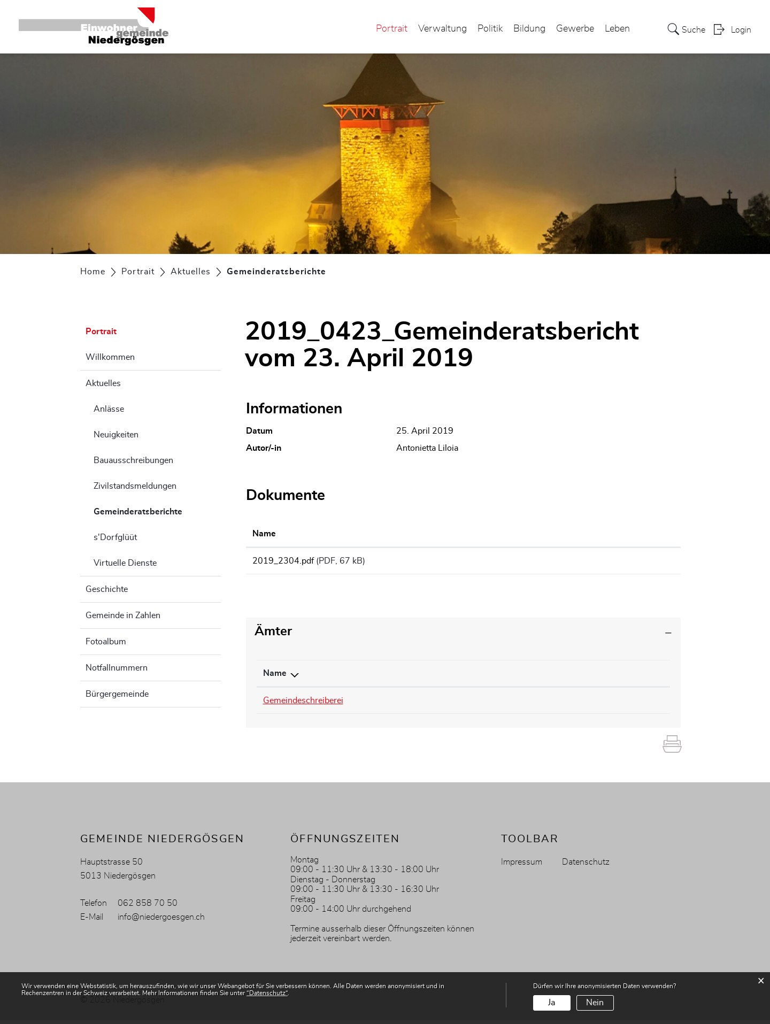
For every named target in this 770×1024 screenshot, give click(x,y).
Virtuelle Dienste (125, 563)
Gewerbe (575, 29)
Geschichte (107, 589)
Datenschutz (586, 865)
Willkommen (110, 357)
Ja (551, 1002)
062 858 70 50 (148, 907)
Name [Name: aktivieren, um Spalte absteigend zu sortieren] (275, 677)
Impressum (521, 865)
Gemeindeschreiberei (303, 704)
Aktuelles (103, 383)
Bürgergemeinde (117, 694)
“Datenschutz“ (267, 993)
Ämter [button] (273, 635)
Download (613, 562)
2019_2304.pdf (283, 561)
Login (741, 30)
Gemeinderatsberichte (157, 510)
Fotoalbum (106, 641)
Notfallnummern (117, 668)
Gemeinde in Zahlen (123, 615)
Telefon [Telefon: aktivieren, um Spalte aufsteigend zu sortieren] (401, 677)
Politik (490, 29)
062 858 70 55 (416, 704)
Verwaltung (442, 29)
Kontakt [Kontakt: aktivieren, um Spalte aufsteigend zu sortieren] (499, 677)
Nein (595, 1002)
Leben (617, 29)
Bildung (529, 29)
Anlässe (109, 409)
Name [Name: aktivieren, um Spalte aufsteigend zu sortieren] (264, 533)
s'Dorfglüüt (115, 537)
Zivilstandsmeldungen (135, 486)
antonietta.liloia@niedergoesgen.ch (550, 704)
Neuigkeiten (116, 434)
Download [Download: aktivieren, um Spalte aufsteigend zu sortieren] (572, 533)
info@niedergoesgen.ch (161, 921)
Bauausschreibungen (133, 460)
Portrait (391, 29)
